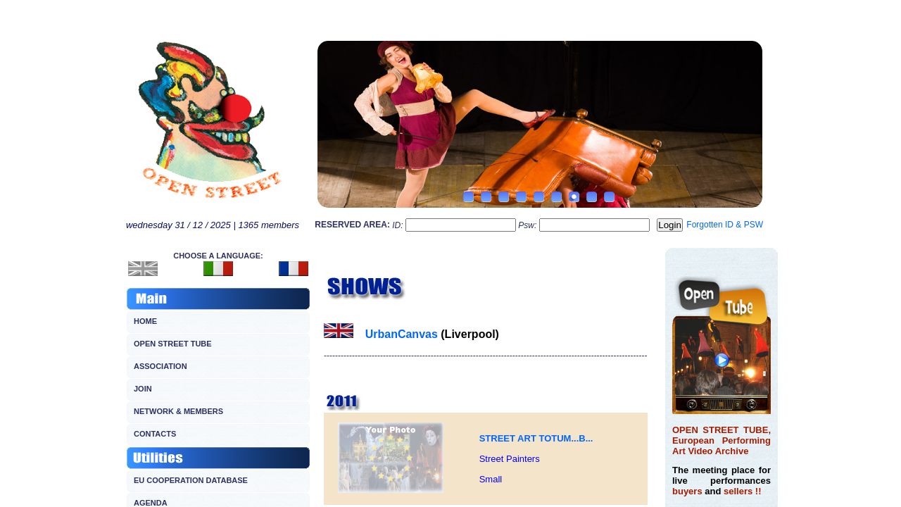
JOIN (143, 388)
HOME (145, 321)
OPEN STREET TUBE (173, 343)
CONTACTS (155, 434)
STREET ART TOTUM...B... (536, 438)
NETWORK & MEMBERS (178, 411)
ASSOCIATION (160, 366)
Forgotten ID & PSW (724, 225)
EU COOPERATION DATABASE (191, 480)
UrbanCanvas (401, 334)
